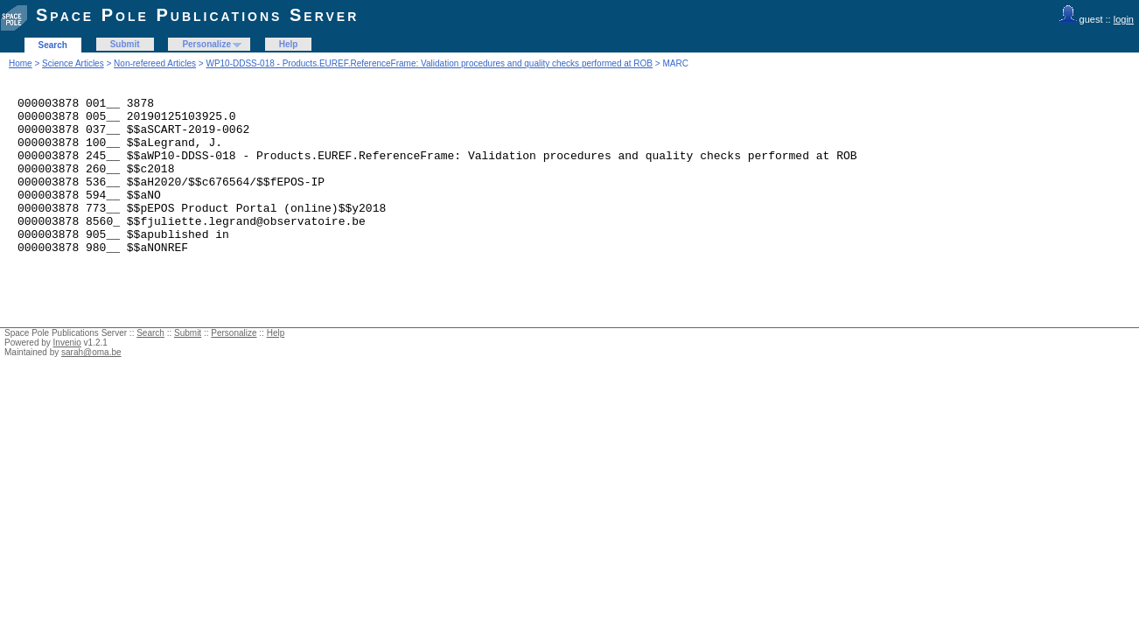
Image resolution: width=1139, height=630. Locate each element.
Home (20, 63)
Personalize (206, 44)
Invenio (67, 374)
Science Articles (73, 63)
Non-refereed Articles (155, 63)
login (1124, 19)
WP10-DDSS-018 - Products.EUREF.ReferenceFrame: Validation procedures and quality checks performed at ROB (429, 63)
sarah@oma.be (91, 383)
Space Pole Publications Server (197, 14)
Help (288, 44)
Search (52, 45)
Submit (125, 44)
